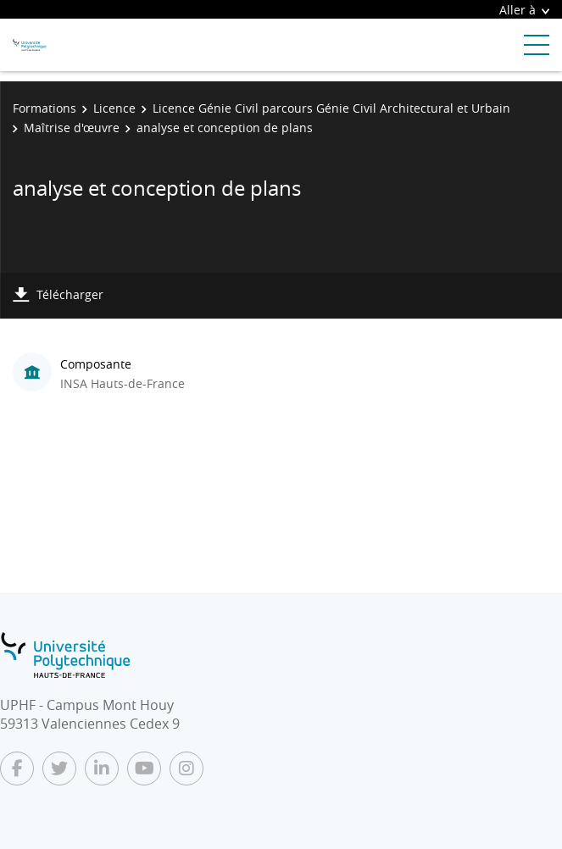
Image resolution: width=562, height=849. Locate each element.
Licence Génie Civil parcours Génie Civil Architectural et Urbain (331, 108)
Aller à (524, 10)
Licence (114, 108)
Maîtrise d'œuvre (72, 127)
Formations (44, 108)
